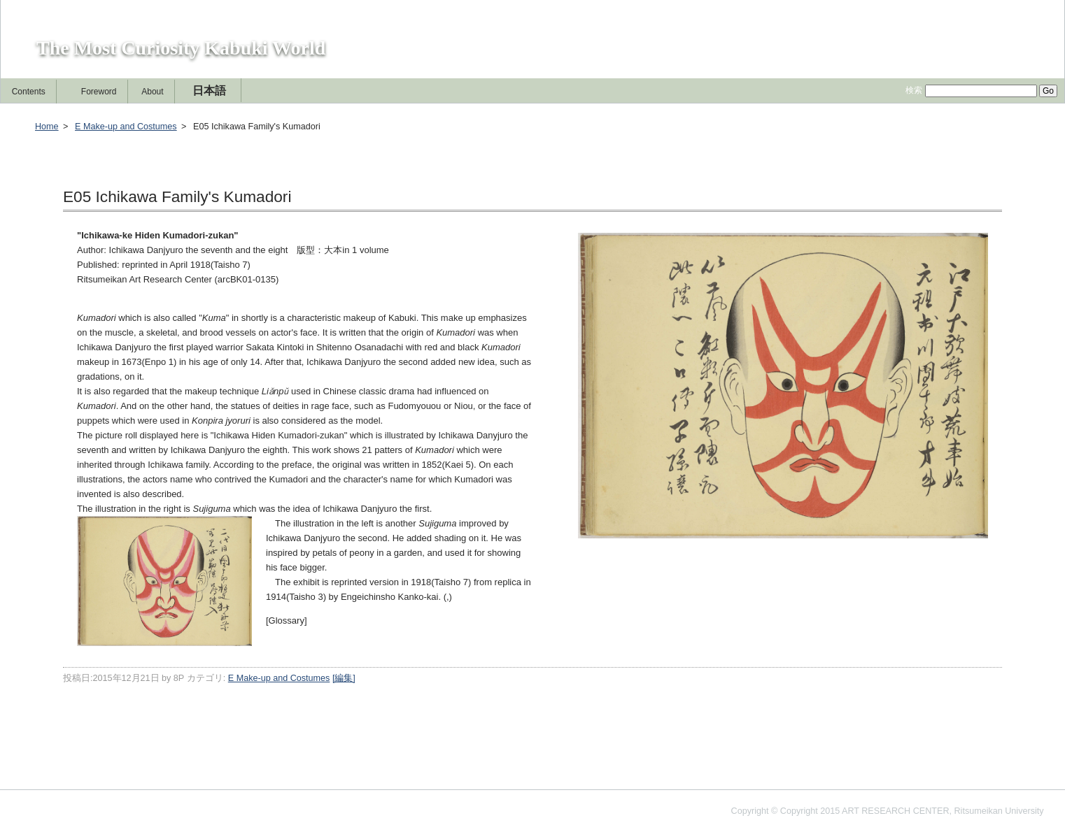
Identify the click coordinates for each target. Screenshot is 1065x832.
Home (47, 126)
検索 (913, 90)
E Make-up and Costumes (126, 126)
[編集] (1040, 62)
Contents (28, 91)
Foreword (99, 91)
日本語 (209, 90)
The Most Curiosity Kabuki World (180, 48)
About (152, 91)
